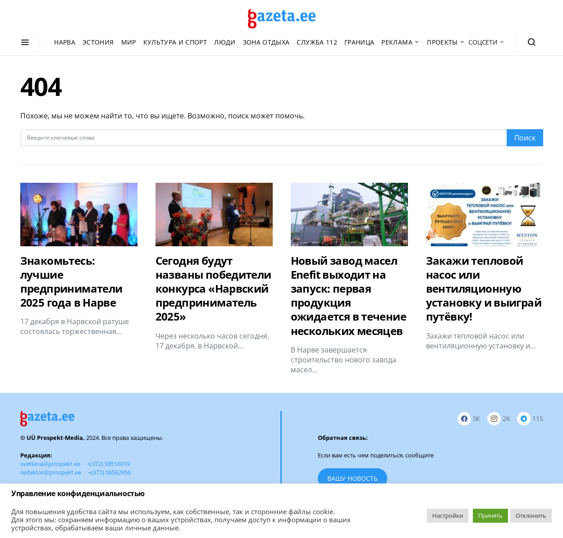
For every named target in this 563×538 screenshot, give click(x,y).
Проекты (442, 42)
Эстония (98, 42)
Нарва (64, 42)
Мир (128, 42)
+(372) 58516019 (108, 464)
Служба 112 (317, 42)
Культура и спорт (175, 42)
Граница (359, 42)
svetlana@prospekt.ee (50, 464)
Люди (224, 42)
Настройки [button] (447, 515)
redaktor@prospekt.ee (50, 472)
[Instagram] (498, 419)
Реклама (396, 42)
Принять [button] (490, 515)
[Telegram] (530, 419)
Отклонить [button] (531, 515)
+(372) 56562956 (109, 472)
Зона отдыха (266, 42)
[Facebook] (469, 419)
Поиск (525, 138)
